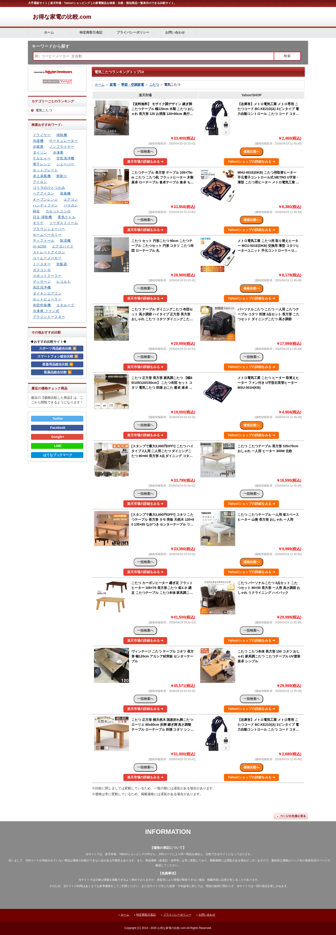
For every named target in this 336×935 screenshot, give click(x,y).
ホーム (49, 32)
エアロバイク (63, 246)
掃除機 (61, 135)
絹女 (36, 211)
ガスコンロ (42, 270)
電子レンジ (42, 164)
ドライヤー (42, 135)
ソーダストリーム (63, 223)
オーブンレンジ (45, 199)
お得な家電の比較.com (62, 17)
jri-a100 (39, 246)
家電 (113, 84)
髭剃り (61, 176)
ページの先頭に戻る (290, 816)
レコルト (63, 281)
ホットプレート (45, 170)
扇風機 (65, 193)
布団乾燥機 (42, 305)
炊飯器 (61, 264)
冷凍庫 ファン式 (46, 311)
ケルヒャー (42, 158)
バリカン (71, 205)
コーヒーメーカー (47, 258)
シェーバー (65, 164)
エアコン (71, 199)
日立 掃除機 (42, 217)
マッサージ (42, 281)
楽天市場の (145, 161)
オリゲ (38, 223)
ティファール (43, 240)
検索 (287, 56)
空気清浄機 (65, 158)
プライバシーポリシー (133, 32)
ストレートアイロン (49, 252)
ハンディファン (45, 205)
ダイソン (40, 152)
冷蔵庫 (38, 146)
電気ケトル (67, 217)
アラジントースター (49, 317)
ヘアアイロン (43, 193)
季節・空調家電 (132, 84)
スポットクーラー (47, 276)
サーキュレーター (63, 141)
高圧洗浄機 (42, 287)
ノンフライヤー (61, 146)
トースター (42, 264)
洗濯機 (38, 141)
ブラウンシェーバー (49, 229)
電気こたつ (44, 110)
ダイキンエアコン (47, 293)
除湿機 (65, 240)
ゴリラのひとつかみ (49, 187)
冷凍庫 (58, 152)
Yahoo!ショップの (251, 161)
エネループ (65, 305)
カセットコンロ (58, 211)
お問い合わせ (175, 32)
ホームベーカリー (47, 235)
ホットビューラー (47, 299)
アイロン (40, 182)
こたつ (154, 84)
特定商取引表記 (91, 32)
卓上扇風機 (42, 176)
